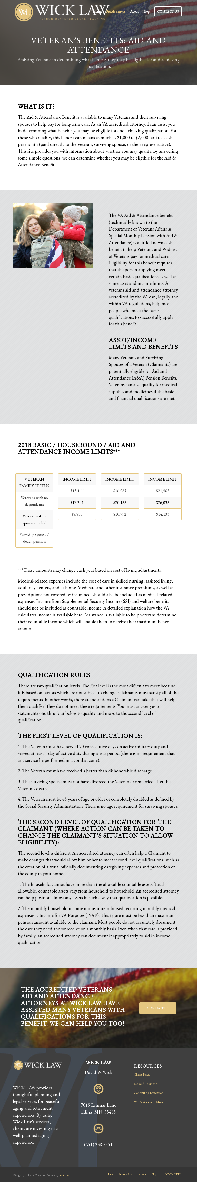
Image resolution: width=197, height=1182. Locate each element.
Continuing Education (148, 1093)
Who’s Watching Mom (148, 1102)
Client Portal (142, 1074)
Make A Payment (145, 1084)
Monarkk (64, 1175)
